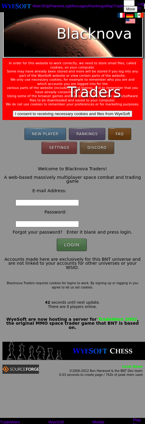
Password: (55, 212)
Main (37, 6)
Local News (132, 367)
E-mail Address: (49, 190)
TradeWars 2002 (117, 319)
